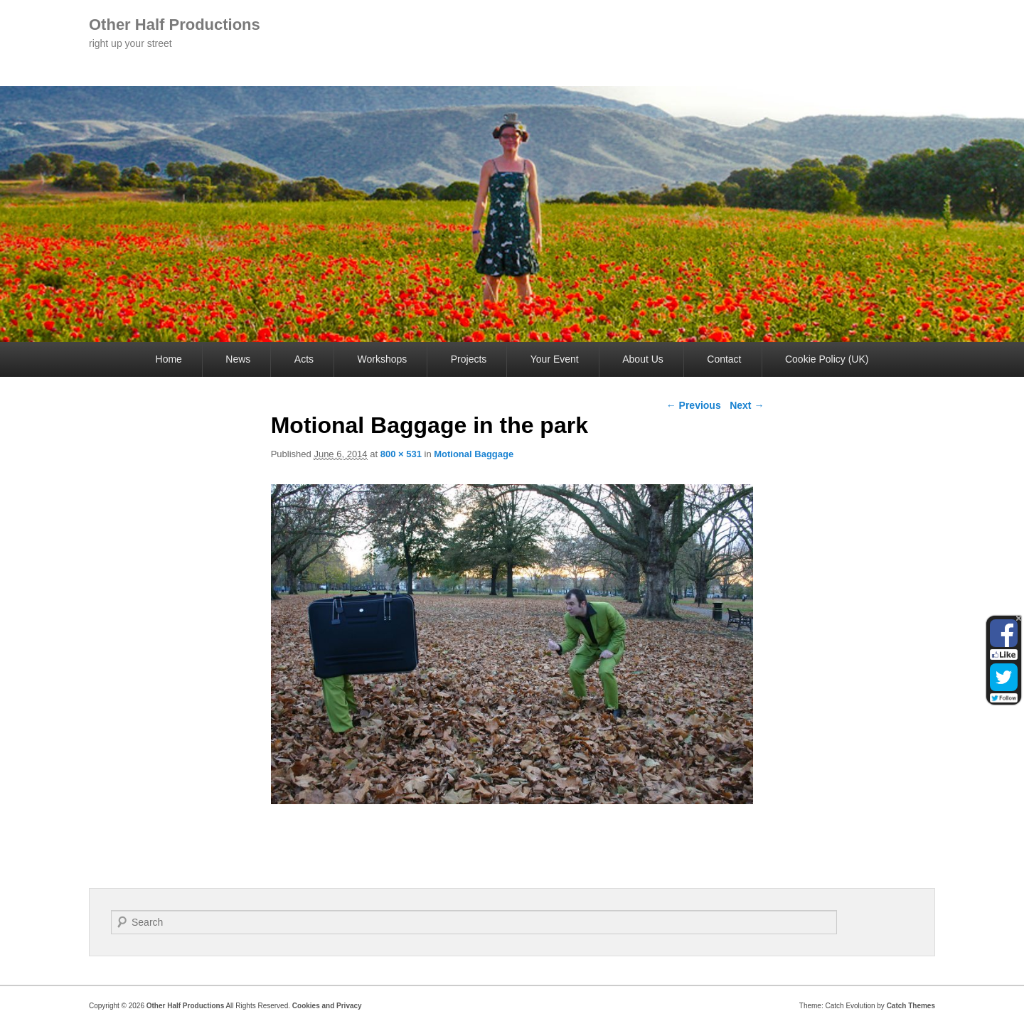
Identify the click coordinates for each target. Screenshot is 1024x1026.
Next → (747, 405)
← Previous (693, 405)
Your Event (554, 359)
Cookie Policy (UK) (826, 359)
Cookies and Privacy (327, 1006)
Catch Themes (911, 1006)
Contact (724, 359)
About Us (642, 359)
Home (169, 359)
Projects (469, 359)
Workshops (382, 359)
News (237, 359)
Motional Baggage (473, 454)
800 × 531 (401, 454)
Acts (304, 359)
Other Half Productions (174, 24)
